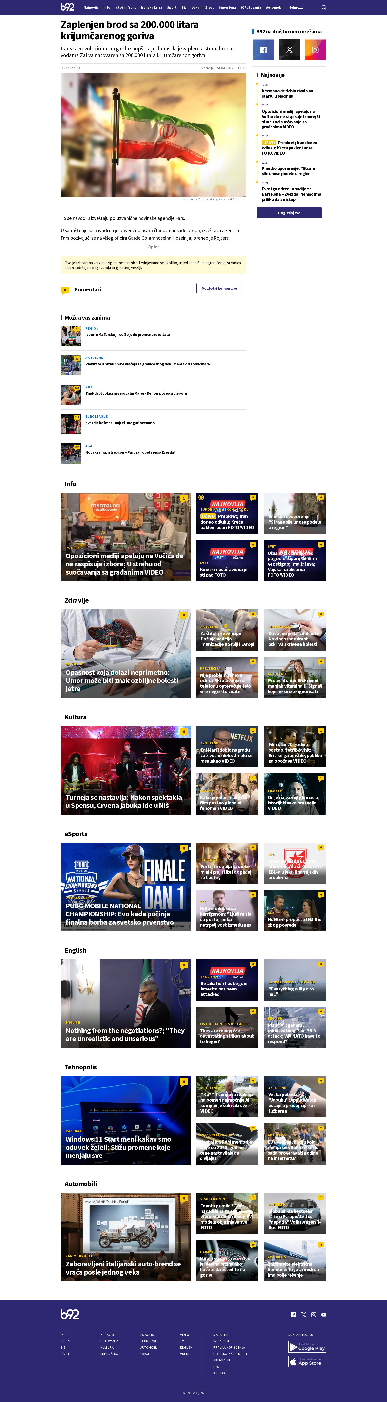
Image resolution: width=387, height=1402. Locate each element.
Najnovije (91, 7)
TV (182, 1341)
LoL (271, 854)
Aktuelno (94, 357)
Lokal (145, 1354)
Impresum (221, 1341)
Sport (66, 1341)
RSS (216, 1367)
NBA (88, 387)
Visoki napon (212, 1199)
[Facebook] (263, 49)
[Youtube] (323, 1314)
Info (64, 1335)
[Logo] (67, 7)
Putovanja (109, 1341)
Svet (272, 510)
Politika (74, 547)
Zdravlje (108, 1335)
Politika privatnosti (230, 1354)
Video (184, 1335)
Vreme (185, 1354)
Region (92, 328)
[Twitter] (289, 49)
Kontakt (220, 1373)
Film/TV (275, 738)
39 (76, 358)
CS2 (203, 902)
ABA (88, 446)
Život (65, 1354)
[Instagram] (315, 49)
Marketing (222, 1335)
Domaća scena (79, 897)
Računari (74, 1131)
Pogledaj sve (289, 212)
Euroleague (96, 416)
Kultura (107, 1347)
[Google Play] (307, 1347)
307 (77, 447)
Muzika (72, 789)
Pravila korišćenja (229, 1347)
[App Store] (307, 1362)
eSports (147, 1335)
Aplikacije (221, 1360)
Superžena (109, 1354)
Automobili (149, 1347)
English (73, 1022)
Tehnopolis (149, 1341)
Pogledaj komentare (219, 288)
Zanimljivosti (79, 1256)
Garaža (207, 1252)
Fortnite (209, 860)
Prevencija (210, 668)
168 (77, 388)
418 (77, 417)
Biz (63, 1347)
